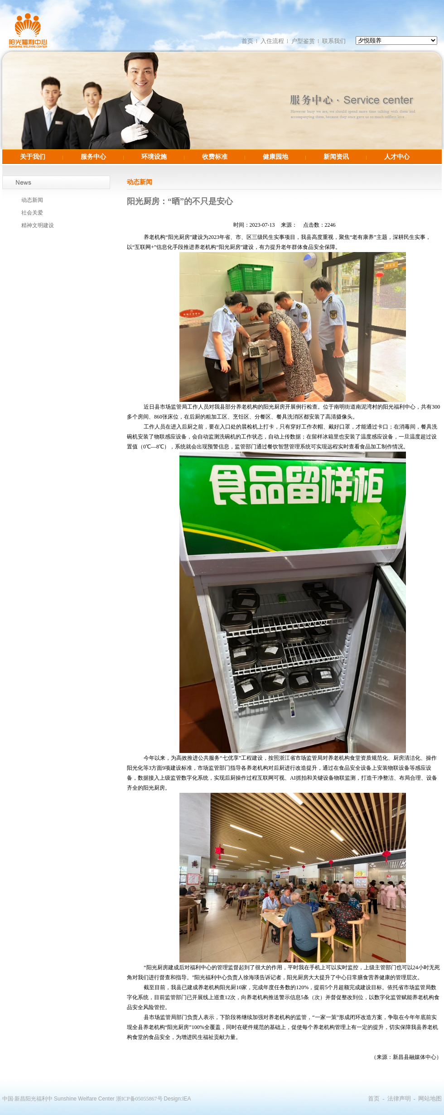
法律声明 (399, 1098)
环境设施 (154, 156)
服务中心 (93, 156)
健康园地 (275, 156)
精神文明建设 (37, 225)
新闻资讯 (336, 156)
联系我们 (334, 41)
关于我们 (32, 156)
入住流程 (272, 41)
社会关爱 (32, 213)
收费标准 (214, 156)
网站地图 (430, 1098)
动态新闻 (32, 200)
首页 (247, 41)
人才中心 (397, 156)
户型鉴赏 (303, 41)
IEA (186, 1099)
